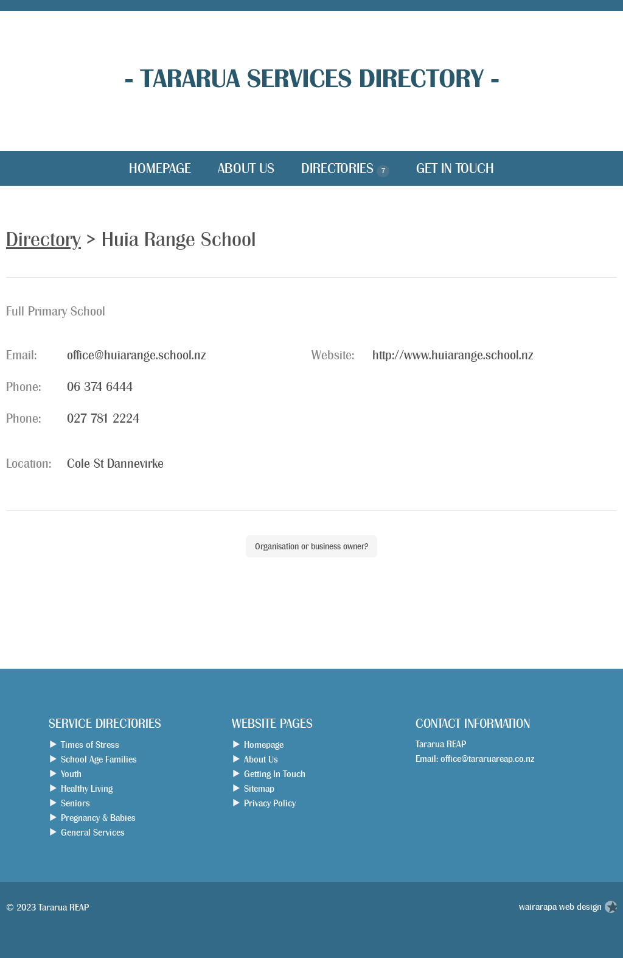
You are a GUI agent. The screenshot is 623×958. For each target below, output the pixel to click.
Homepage (160, 168)
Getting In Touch (274, 774)
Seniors (75, 803)
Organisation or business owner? (311, 546)
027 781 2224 (103, 419)
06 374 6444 (100, 387)
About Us (246, 168)
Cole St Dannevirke (115, 464)
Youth (71, 774)
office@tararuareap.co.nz (487, 758)
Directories (345, 169)
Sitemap (259, 788)
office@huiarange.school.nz (136, 355)
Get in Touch (455, 168)
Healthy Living (87, 788)
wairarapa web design (560, 906)
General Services (93, 832)
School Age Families (99, 759)
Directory (43, 239)
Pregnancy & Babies (98, 817)
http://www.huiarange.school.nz (452, 355)
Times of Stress (90, 744)
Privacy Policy (270, 803)
